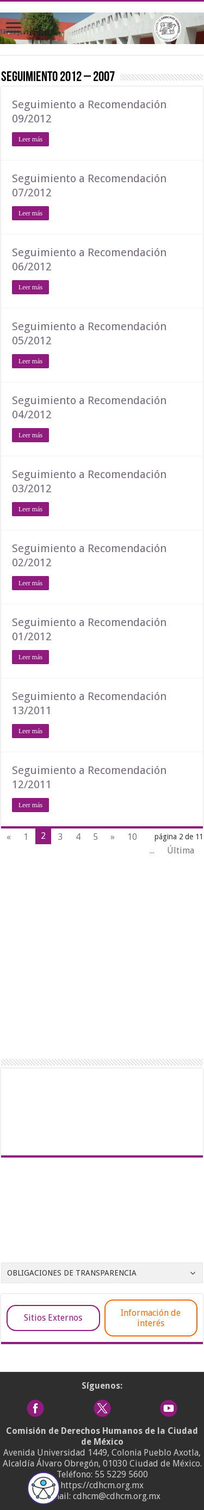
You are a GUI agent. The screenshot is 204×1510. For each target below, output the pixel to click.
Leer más (30, 139)
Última (180, 850)
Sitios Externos (53, 1318)
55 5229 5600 (121, 1474)
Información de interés (151, 1318)
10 (132, 837)
